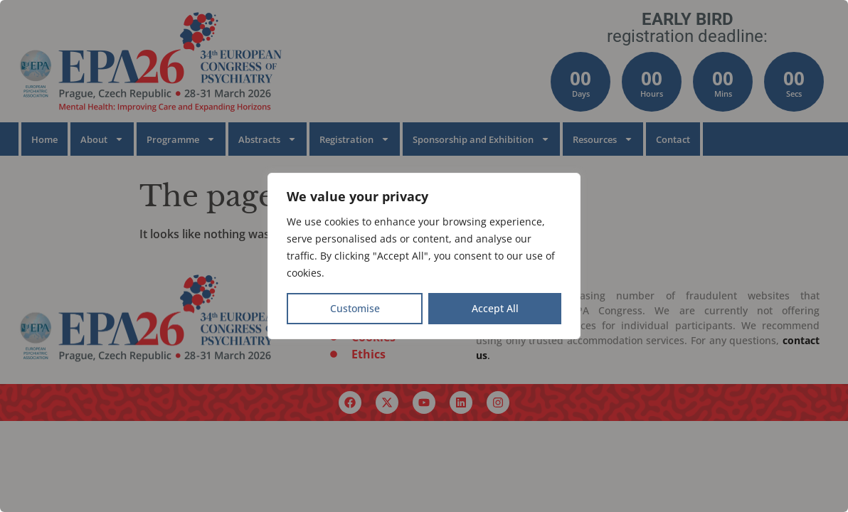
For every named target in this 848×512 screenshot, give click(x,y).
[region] (424, 256)
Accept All (495, 308)
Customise (355, 308)
